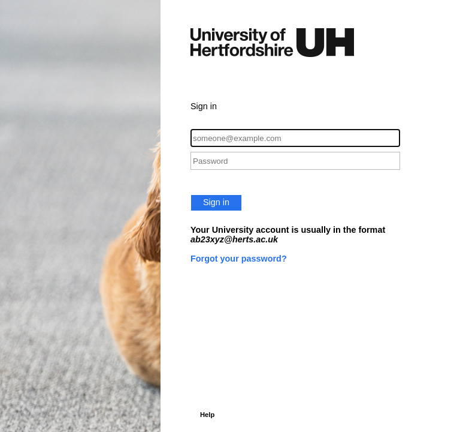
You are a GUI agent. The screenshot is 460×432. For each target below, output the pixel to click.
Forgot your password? (238, 258)
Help (207, 414)
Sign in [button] (216, 202)
